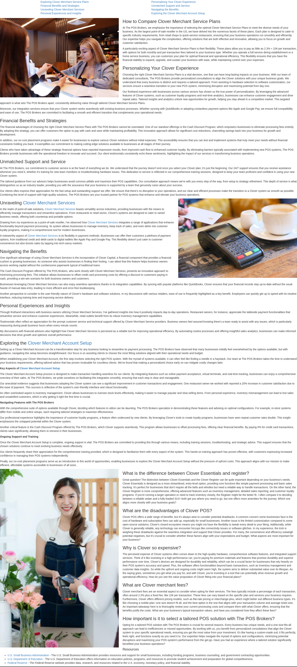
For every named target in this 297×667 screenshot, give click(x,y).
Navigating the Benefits (165, 9)
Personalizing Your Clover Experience (173, 1)
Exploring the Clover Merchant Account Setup (178, 13)
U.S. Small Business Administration (28, 655)
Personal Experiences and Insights (61, 13)
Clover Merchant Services (49, 202)
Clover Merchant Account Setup (60, 343)
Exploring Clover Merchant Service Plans (65, 1)
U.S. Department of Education (25, 659)
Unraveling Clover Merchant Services (62, 9)
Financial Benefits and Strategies (60, 5)
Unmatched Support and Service (170, 5)
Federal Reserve (17, 662)
